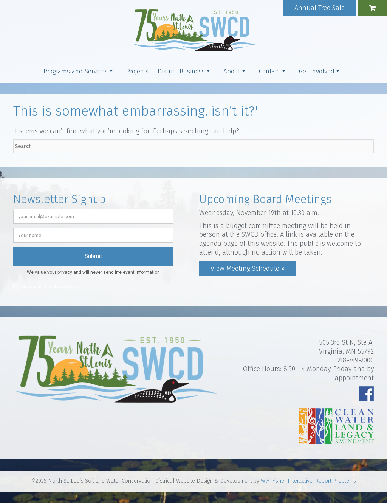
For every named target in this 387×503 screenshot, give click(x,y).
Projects (137, 71)
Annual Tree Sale (319, 8)
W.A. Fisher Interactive (287, 481)
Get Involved (316, 71)
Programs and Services (75, 71)
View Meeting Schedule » (248, 268)
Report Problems (335, 481)
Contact (269, 71)
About (231, 71)
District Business (181, 71)
